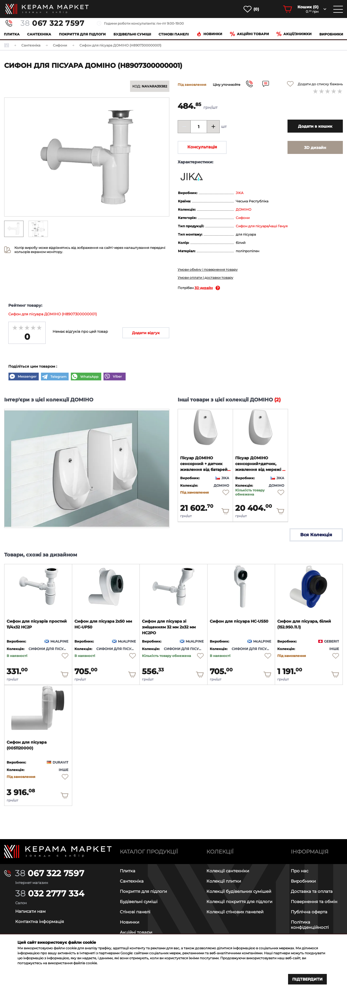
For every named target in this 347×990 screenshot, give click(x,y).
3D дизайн (204, 288)
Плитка (12, 34)
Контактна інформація (39, 921)
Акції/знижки (294, 34)
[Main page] (58, 851)
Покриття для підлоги (82, 34)
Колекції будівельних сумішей (238, 891)
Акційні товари (249, 34)
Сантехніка (39, 34)
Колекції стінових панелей (234, 911)
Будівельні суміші (132, 34)
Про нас (299, 870)
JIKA (240, 193)
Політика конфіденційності (310, 924)
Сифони (243, 218)
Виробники (331, 34)
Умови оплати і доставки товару (205, 277)
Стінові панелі (135, 911)
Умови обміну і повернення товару (208, 269)
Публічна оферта (309, 911)
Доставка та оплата (312, 891)
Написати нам (30, 911)
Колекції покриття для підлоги (239, 901)
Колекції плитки (223, 881)
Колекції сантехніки (227, 870)
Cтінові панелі (174, 34)
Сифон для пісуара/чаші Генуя (262, 226)
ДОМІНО (243, 209)
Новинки (209, 34)
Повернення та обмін (314, 901)
